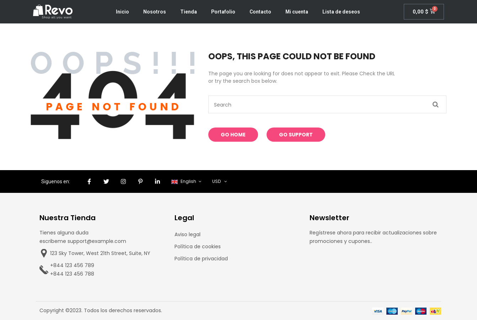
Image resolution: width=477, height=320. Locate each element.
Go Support (296, 134)
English (184, 181)
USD (216, 181)
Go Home (233, 134)
